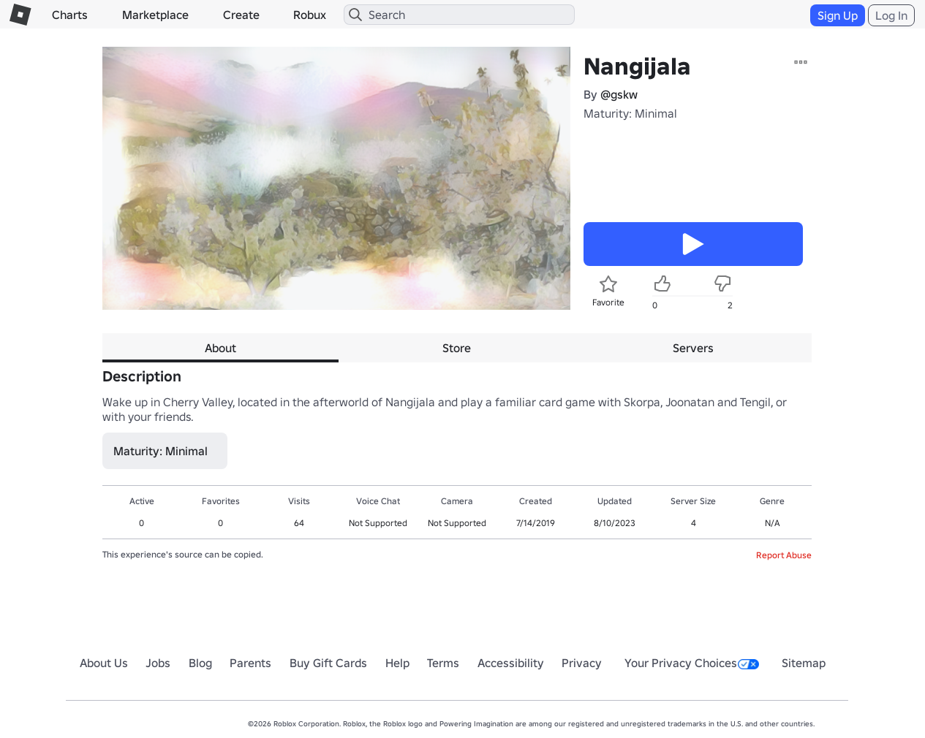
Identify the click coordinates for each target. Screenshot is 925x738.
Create (241, 14)
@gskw (619, 94)
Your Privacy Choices (691, 662)
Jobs (158, 662)
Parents (250, 662)
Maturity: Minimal (630, 113)
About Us (104, 662)
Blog (200, 662)
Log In (891, 15)
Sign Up (838, 15)
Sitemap (804, 662)
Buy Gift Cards (328, 662)
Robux (309, 14)
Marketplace (155, 14)
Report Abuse (784, 554)
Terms (443, 662)
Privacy (582, 662)
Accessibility (510, 662)
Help (397, 662)
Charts (70, 14)
